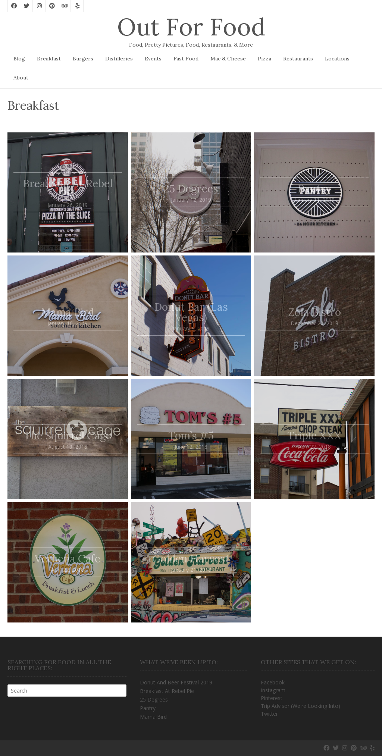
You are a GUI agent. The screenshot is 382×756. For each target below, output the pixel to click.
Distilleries (119, 58)
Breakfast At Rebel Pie (167, 690)
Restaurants (298, 58)
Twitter (269, 713)
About (20, 77)
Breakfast (49, 58)
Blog (19, 58)
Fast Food (185, 58)
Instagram (273, 690)
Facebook (273, 682)
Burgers (83, 58)
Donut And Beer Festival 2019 (176, 682)
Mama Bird (153, 716)
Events (153, 58)
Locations (337, 58)
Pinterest (271, 698)
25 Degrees (154, 699)
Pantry (148, 708)
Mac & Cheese (228, 58)
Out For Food (191, 27)
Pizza (264, 58)
